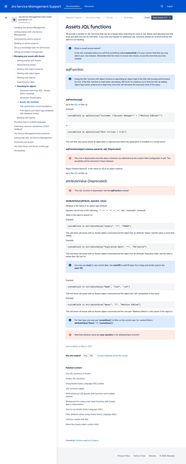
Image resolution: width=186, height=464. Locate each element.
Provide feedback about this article (112, 356)
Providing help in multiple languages (30, 122)
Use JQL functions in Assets (78, 373)
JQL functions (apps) (75, 388)
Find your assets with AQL (77, 419)
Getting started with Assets (29, 60)
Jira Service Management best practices (32, 133)
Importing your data (25, 82)
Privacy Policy (124, 456)
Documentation (73, 6)
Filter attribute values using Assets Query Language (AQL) (91, 414)
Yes (85, 356)
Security (152, 456)
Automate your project (24, 142)
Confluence (79, 441)
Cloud (147, 17)
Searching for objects (26, 86)
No (91, 356)
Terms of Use (139, 456)
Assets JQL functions (29, 102)
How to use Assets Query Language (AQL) (84, 409)
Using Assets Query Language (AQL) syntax (85, 383)
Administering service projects (27, 39)
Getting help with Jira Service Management (33, 138)
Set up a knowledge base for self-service (32, 48)
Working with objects (26, 78)
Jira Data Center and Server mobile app (31, 146)
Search (162, 6)
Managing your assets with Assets (29, 56)
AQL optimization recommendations (36, 106)
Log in (170, 6)
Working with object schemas (30, 69)
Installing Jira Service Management (29, 27)
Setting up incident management (28, 52)
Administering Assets (26, 65)
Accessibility (19, 151)
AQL (76, 104)
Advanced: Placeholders (30, 98)
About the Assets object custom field (82, 424)
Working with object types (28, 73)
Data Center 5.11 (162, 17)
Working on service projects (26, 43)
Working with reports (26, 118)
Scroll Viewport (93, 441)
